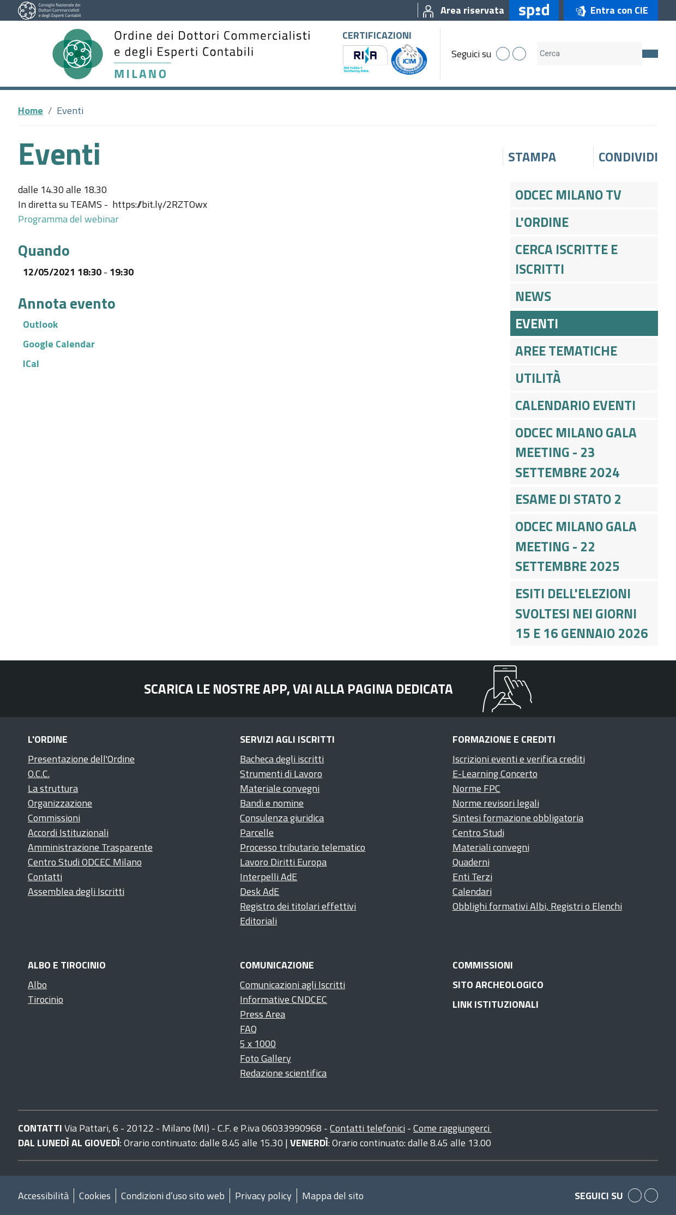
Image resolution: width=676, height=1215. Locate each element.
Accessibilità (43, 1195)
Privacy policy (263, 1195)
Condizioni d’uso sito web (173, 1195)
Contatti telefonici (367, 1128)
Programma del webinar (68, 219)
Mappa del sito (333, 1195)
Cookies (95, 1195)
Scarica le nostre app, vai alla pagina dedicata (298, 689)
